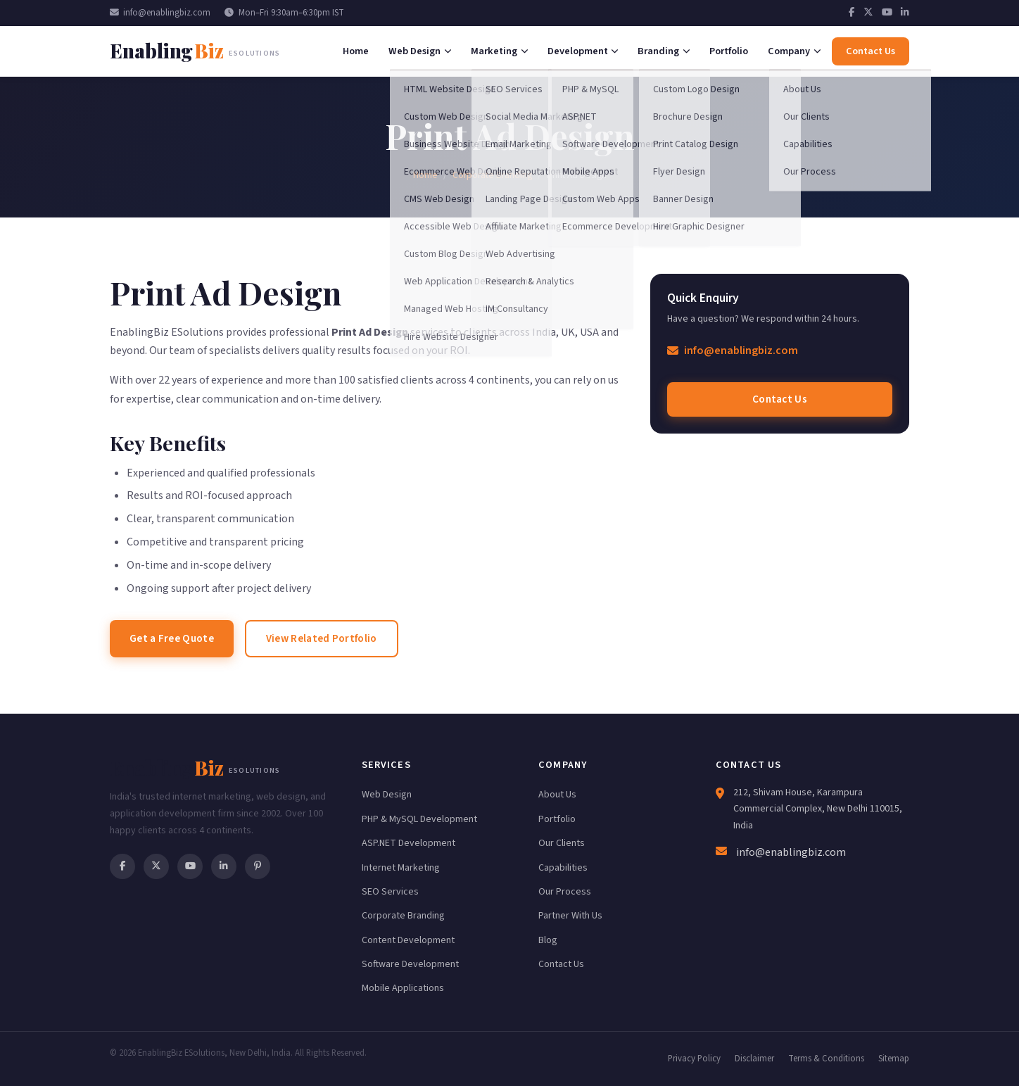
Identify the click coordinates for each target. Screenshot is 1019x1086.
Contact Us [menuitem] (870, 51)
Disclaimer (754, 1058)
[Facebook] (852, 12)
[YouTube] (887, 12)
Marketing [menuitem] (499, 51)
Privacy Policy (694, 1058)
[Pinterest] (257, 866)
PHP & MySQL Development (419, 819)
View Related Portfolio (321, 638)
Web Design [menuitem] (419, 51)
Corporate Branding (492, 175)
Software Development (410, 964)
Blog (547, 940)
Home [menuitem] (356, 51)
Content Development (408, 940)
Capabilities (563, 868)
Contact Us (779, 399)
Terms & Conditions (826, 1058)
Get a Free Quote (171, 638)
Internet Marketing (401, 868)
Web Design (387, 795)
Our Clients (561, 843)
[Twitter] (868, 12)
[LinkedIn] (905, 12)
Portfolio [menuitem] (728, 51)
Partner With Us (570, 916)
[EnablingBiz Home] (195, 51)
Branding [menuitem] (664, 51)
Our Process (564, 892)
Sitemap (893, 1058)
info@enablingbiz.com (160, 12)
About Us (557, 795)
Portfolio (557, 819)
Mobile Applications (403, 988)
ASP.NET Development (408, 843)
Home (425, 175)
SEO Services (390, 892)
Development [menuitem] (583, 51)
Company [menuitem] (794, 51)
